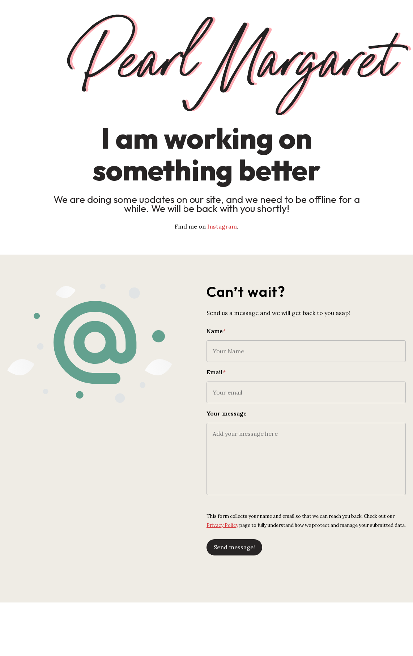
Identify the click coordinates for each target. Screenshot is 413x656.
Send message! (234, 547)
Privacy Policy (222, 525)
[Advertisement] (206, 623)
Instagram (222, 226)
